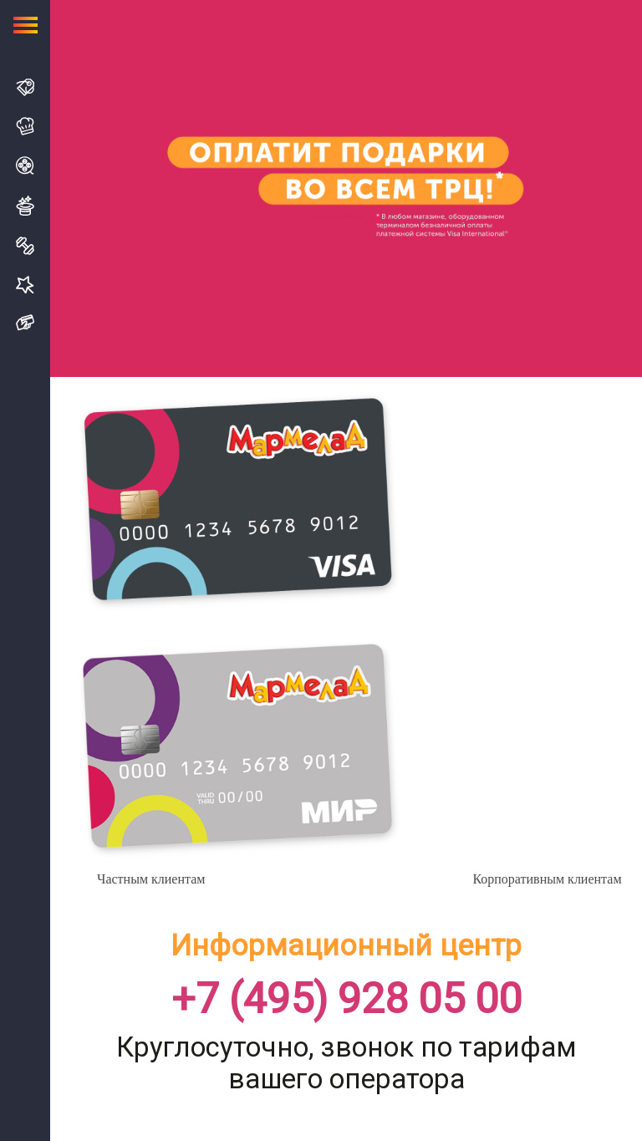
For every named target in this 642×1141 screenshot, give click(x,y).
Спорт (25, 246)
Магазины (25, 87)
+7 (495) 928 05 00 (346, 999)
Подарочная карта (25, 323)
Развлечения (25, 206)
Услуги (25, 284)
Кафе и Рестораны (25, 126)
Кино (25, 165)
